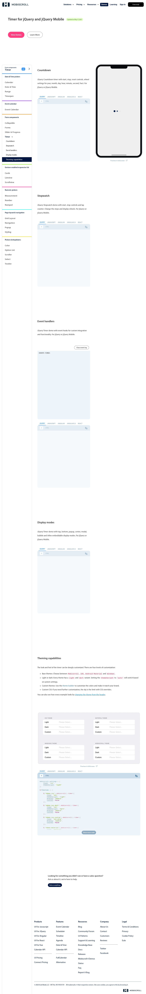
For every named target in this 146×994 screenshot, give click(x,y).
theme (45, 783)
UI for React (39, 940)
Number (8, 200)
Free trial (136, 4)
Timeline (59, 935)
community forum (86, 931)
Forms (7, 127)
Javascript (51, 97)
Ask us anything (54, 885)
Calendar (9, 82)
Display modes (11, 155)
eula (124, 940)
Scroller (8, 254)
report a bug (84, 972)
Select (7, 259)
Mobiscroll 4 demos (86, 958)
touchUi (50, 804)
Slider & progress (12, 132)
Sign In (122, 4)
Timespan (9, 96)
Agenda (59, 940)
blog (80, 926)
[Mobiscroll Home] (15, 4)
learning (113, 4)
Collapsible (10, 123)
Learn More (35, 35)
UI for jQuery (40, 931)
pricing (80, 4)
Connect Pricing (41, 962)
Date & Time (10, 87)
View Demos (16, 35)
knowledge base (85, 944)
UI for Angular (40, 935)
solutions (69, 4)
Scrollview (9, 182)
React (80, 97)
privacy (125, 931)
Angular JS (71, 97)
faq (79, 967)
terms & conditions (130, 926)
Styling (8, 232)
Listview (8, 177)
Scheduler (60, 931)
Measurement (11, 195)
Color (7, 245)
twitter (103, 948)
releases (81, 953)
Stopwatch (10, 146)
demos (104, 4)
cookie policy (127, 935)
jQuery (42, 97)
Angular (61, 97)
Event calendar (12, 109)
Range (8, 91)
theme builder (68, 685)
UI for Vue (38, 944)
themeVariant (48, 785)
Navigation (10, 223)
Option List (10, 250)
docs (80, 949)
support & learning (86, 940)
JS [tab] (41, 101)
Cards (7, 173)
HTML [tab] (47, 101)
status (80, 963)
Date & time (61, 944)
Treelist (8, 264)
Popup (8, 227)
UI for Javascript (41, 926)
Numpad (9, 205)
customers (104, 935)
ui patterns (83, 935)
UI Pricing (38, 957)
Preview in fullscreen (118, 155)
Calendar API (39, 949)
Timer (9, 136)
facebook (104, 952)
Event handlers (11, 150)
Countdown (10, 141)
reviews (103, 940)
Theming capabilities (14, 159)
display (50, 802)
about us (104, 926)
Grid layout (10, 218)
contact (103, 931)
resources (93, 4)
